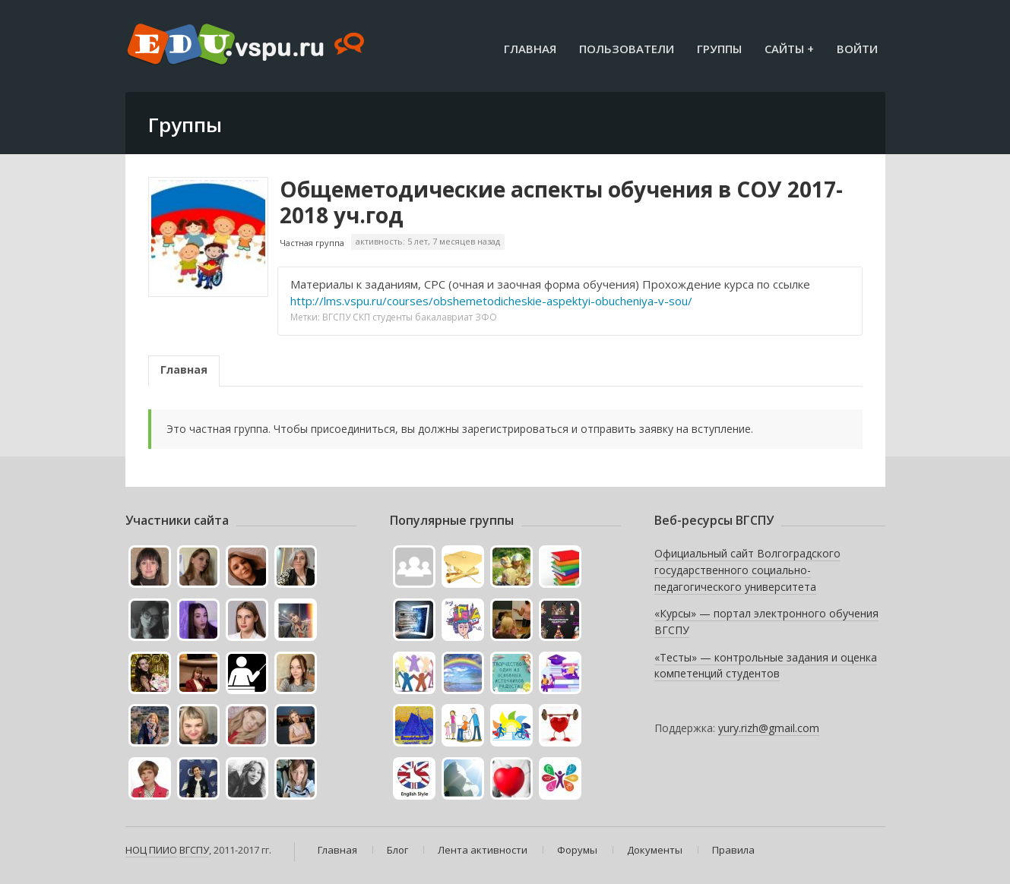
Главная (530, 48)
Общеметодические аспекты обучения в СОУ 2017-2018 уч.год (561, 202)
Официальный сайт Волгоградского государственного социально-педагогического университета (747, 569)
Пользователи (626, 48)
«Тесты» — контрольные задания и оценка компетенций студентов (765, 665)
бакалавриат (444, 317)
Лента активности (482, 850)
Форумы (577, 850)
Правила (733, 850)
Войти (857, 48)
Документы (654, 850)
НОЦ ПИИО (151, 850)
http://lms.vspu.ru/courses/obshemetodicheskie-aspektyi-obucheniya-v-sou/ (491, 300)
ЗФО (486, 317)
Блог (397, 850)
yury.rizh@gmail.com (768, 728)
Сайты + (789, 48)
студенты (392, 317)
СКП (361, 317)
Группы (719, 48)
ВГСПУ (336, 317)
